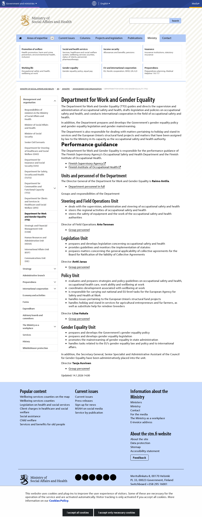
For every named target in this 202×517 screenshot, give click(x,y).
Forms (26, 301)
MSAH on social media (89, 408)
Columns (85, 38)
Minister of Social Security (33, 135)
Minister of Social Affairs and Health (36, 126)
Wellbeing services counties (37, 400)
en (58, 89)
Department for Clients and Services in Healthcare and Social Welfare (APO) (36, 203)
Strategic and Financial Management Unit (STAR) (36, 228)
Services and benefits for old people (42, 424)
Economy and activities (34, 295)
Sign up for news (85, 404)
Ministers (136, 402)
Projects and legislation (109, 38)
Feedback (139, 457)
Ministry (152, 38)
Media (195, 3)
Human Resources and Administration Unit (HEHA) (35, 240)
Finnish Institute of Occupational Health (95, 167)
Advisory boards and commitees (33, 317)
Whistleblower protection (35, 348)
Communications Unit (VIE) (35, 259)
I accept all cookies (78, 512)
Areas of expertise (37, 38)
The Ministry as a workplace (31, 326)
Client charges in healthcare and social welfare (44, 410)
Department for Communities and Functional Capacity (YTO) (34, 188)
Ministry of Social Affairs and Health (37, 89)
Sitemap (135, 447)
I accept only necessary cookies (116, 512)
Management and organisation (87, 89)
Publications (135, 38)
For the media (139, 414)
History (26, 341)
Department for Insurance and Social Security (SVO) (35, 163)
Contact (166, 38)
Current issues (67, 38)
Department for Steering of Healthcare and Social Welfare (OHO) (37, 151)
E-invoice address (141, 422)
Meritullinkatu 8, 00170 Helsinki (150, 476)
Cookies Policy (58, 500)
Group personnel (79, 230)
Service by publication (89, 412)
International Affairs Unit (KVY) (37, 251)
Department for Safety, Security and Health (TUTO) (36, 174)
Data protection (140, 443)
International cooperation (35, 288)
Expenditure (29, 308)
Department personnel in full (87, 186)
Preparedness (29, 282)
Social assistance (30, 416)
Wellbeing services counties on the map (45, 396)
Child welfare (28, 420)
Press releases (84, 400)
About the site (139, 439)
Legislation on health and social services (45, 404)
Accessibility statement (145, 451)
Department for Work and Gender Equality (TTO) (35, 216)
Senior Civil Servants (35, 142)
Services (27, 334)
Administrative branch (34, 275)
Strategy (27, 268)
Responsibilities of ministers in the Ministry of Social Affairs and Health (36, 114)
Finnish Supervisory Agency (87, 163)
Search (175, 20)
